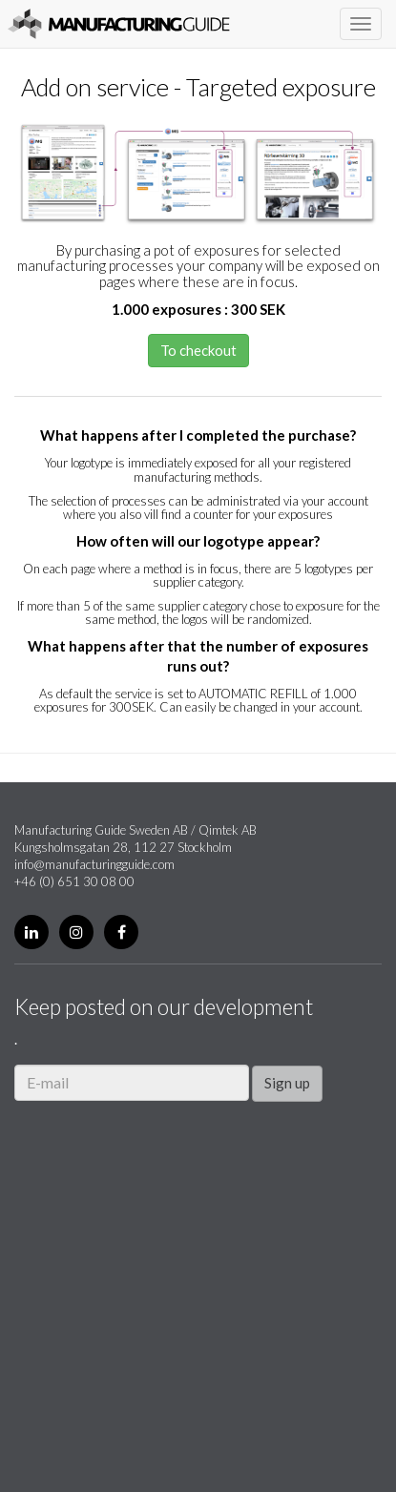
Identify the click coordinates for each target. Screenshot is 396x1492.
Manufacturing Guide (119, 24)
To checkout (198, 350)
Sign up (287, 1082)
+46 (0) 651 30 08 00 (74, 881)
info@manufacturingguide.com (94, 864)
